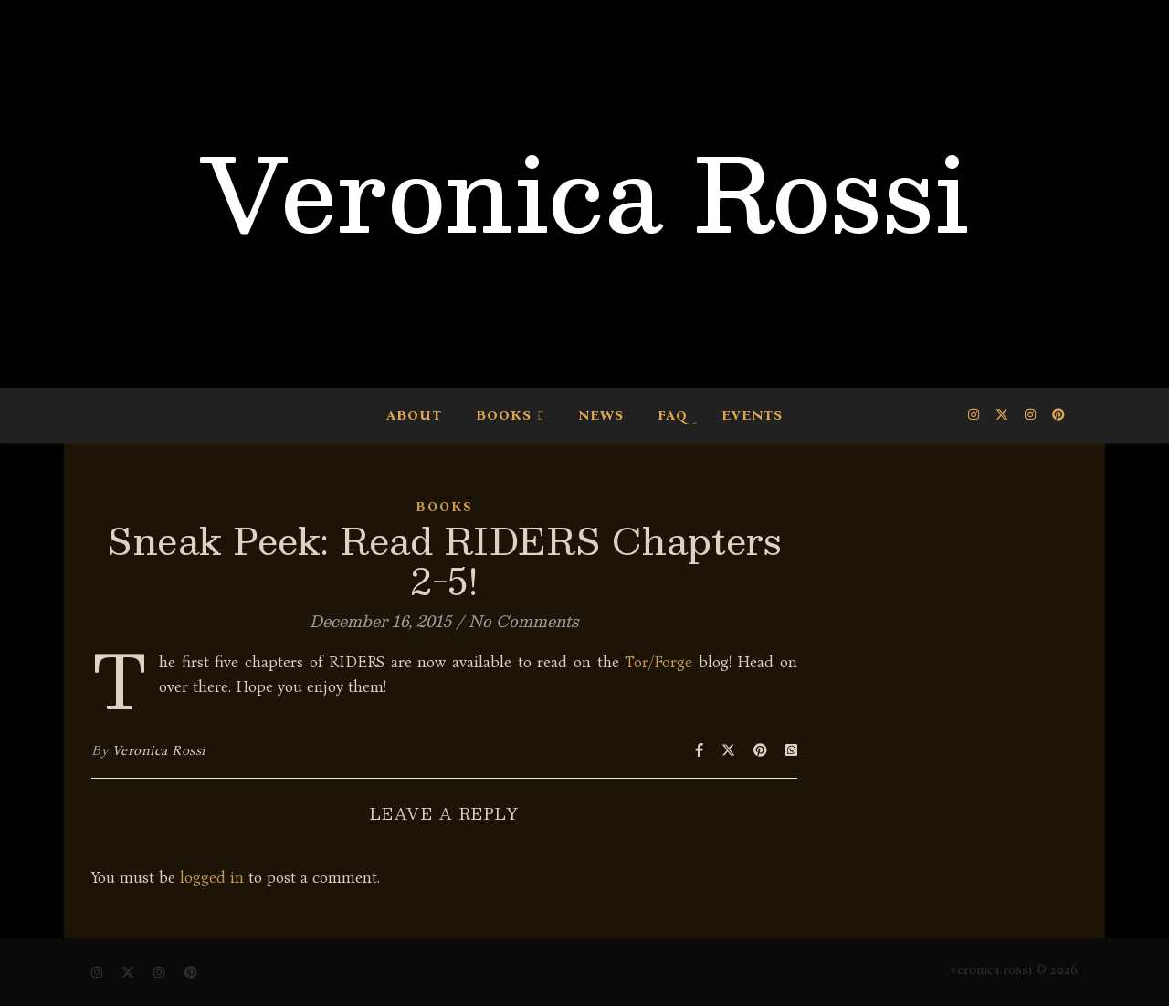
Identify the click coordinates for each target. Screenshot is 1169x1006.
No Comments (524, 621)
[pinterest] (1058, 415)
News (601, 415)
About (414, 415)
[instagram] (975, 415)
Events (752, 415)
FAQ (673, 415)
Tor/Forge (658, 662)
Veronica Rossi (584, 192)
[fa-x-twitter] (1003, 415)
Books (504, 415)
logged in (212, 877)
